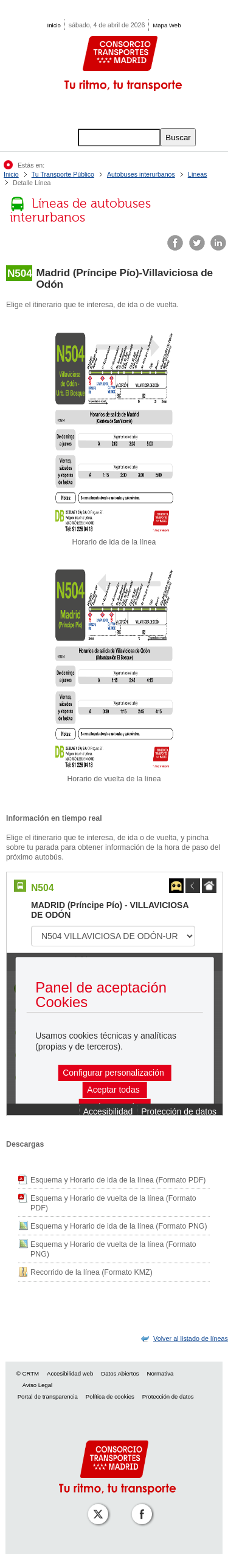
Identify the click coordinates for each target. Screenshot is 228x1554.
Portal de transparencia (48, 1396)
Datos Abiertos (120, 1373)
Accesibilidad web (70, 1373)
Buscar (177, 137)
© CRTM (27, 1373)
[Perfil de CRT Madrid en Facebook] (139, 1505)
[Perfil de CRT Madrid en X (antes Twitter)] (95, 1505)
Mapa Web (167, 25)
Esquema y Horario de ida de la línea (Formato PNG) (118, 1226)
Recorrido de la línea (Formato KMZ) (91, 1272)
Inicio (54, 25)
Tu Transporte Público (63, 174)
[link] (190, 1338)
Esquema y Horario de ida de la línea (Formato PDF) (118, 1180)
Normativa (160, 1373)
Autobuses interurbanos (141, 174)
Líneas (197, 174)
